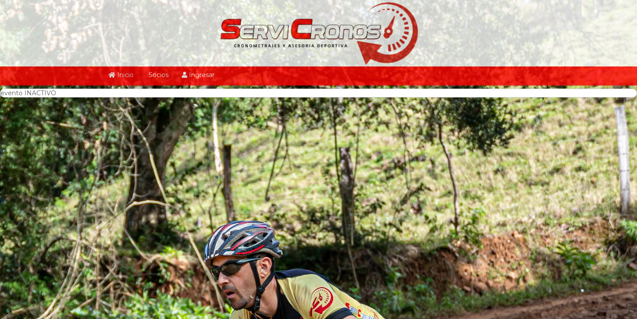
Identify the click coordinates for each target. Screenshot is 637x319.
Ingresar (198, 75)
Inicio (121, 75)
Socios (158, 75)
